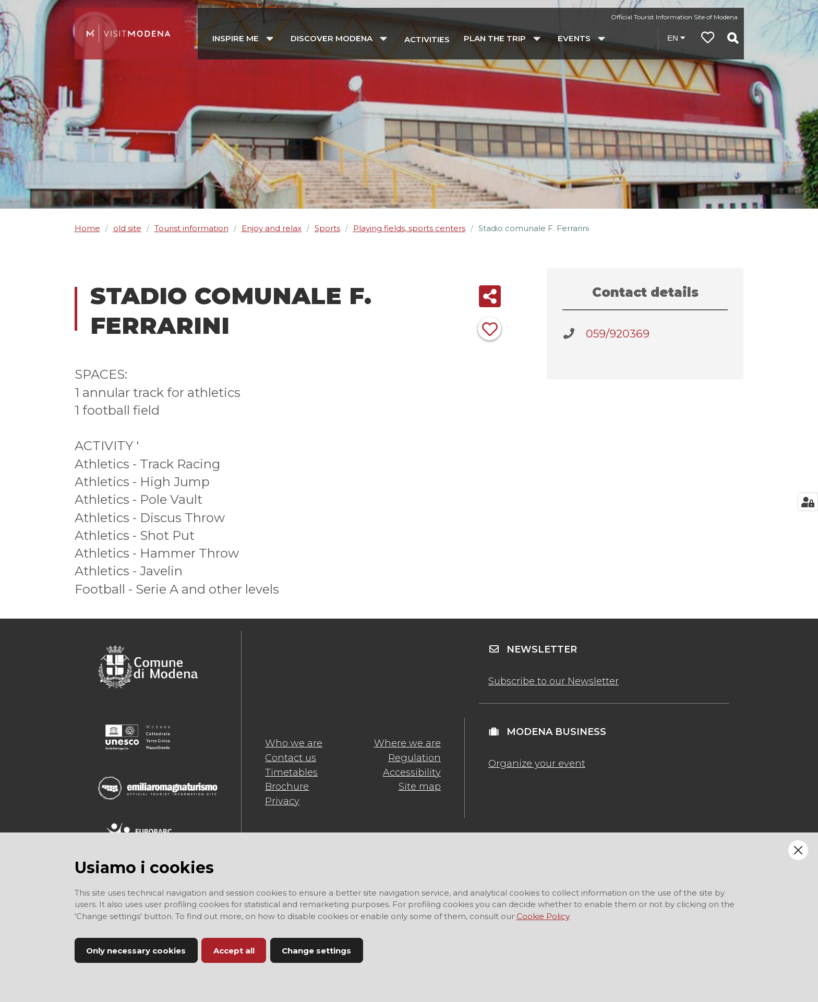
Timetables (291, 772)
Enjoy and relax (272, 228)
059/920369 (617, 333)
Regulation (414, 758)
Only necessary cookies (136, 951)
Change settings (316, 951)
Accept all (234, 951)
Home (87, 228)
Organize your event (536, 763)
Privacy (282, 801)
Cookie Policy (542, 916)
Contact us (290, 758)
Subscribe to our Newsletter (553, 681)
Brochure (287, 786)
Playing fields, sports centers (409, 228)
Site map (420, 786)
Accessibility (412, 772)
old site (127, 228)
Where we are (407, 743)
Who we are (293, 743)
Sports (327, 228)
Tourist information (191, 228)
